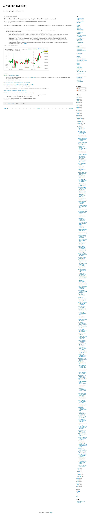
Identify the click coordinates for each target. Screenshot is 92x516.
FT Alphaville (79, 39)
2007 (78, 486)
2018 (78, 108)
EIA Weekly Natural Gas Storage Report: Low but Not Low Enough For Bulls (19, 84)
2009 (78, 483)
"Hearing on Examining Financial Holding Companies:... (82, 438)
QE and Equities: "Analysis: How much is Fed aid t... (82, 313)
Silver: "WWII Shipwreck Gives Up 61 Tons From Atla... (82, 455)
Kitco (78, 52)
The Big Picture (80, 68)
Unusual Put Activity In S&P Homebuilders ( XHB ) (82, 233)
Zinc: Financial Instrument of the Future (81, 362)
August (79, 124)
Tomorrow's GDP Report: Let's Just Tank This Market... (82, 191)
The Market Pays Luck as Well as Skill (82, 466)
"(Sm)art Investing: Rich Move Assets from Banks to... (82, 212)
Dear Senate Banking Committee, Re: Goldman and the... (82, 366)
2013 (78, 116)
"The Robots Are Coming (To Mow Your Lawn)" (81, 195)
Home (38, 108)
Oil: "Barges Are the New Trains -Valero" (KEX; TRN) (82, 348)
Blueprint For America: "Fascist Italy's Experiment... (82, 202)
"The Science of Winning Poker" (81, 281)
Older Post (71, 108)
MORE (25, 43)
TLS (78, 70)
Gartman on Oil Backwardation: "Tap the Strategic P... (82, 330)
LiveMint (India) (80, 53)
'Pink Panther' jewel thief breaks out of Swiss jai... (82, 277)
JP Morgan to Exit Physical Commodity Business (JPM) (82, 291)
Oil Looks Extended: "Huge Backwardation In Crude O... (82, 434)
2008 (78, 484)
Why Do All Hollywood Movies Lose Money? (82, 184)
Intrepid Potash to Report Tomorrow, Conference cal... (82, 176)
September (80, 123)
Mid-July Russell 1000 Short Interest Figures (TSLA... (82, 344)
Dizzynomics (79, 36)
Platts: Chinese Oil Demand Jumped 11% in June (81, 401)
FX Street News (80, 40)
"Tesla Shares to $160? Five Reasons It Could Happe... (82, 264)
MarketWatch (79, 54)
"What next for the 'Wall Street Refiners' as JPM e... (82, 223)
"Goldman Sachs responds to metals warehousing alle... (82, 397)
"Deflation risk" (81, 297)
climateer (78, 492)
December (80, 118)
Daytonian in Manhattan (81, 35)
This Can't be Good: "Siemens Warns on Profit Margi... (82, 341)
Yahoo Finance (80, 78)
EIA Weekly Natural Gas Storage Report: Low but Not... (82, 352)
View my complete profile (77, 495)
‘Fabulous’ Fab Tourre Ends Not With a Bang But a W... (82, 317)
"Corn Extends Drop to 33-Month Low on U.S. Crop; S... (82, 226)
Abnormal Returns (80, 18)
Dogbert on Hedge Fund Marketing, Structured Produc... (82, 445)
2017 (78, 110)
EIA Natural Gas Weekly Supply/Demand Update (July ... (82, 337)
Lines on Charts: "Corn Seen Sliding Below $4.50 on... (82, 173)
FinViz (78, 43)
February (80, 474)
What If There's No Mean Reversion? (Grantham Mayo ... (82, 416)
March (79, 473)
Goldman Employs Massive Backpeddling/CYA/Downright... (82, 148)
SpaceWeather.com (80, 83)
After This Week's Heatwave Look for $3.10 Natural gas (15, 90)
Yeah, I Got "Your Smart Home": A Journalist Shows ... (82, 284)
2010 (78, 481)
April (79, 471)
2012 (78, 478)
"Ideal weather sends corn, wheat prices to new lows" (82, 405)
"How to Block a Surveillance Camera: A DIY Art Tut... (82, 128)
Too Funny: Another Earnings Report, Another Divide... (81, 216)
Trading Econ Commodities (82, 71)
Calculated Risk (80, 32)
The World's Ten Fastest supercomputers (82, 230)
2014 (78, 115)
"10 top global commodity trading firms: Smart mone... (82, 323)
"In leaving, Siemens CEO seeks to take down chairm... (82, 236)
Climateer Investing (14, 5)
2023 (78, 100)
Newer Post (6, 108)
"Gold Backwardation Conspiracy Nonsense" (82, 386)
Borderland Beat (80, 31)
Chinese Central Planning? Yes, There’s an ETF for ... (82, 449)
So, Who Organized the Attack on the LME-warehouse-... (82, 427)
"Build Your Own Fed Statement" (82, 164)
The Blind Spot (80, 81)
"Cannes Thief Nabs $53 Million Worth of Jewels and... (82, 254)
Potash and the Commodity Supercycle (81, 167)
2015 (78, 113)
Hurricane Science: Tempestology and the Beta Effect (82, 274)
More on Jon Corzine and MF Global (82, 258)
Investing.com (79, 49)
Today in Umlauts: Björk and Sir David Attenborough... (82, 251)
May (79, 469)
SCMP (78, 64)
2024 (78, 99)
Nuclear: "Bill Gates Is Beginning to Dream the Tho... (82, 334)
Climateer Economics (81, 501)
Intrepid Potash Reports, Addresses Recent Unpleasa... (82, 139)
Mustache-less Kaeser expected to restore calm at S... (82, 152)
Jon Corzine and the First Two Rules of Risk (82, 270)
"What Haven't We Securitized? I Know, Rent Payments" (82, 180)
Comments (79, 90)
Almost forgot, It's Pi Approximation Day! (82, 452)
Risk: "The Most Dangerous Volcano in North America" (82, 355)
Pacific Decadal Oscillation (82, 60)
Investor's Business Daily (81, 50)
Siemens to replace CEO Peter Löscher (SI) (82, 260)
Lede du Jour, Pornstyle (82, 154)
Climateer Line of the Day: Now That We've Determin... (82, 431)
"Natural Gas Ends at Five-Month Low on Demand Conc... (82, 188)
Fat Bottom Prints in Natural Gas (81, 144)
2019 (78, 107)
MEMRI (78, 56)
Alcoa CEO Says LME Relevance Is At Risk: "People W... (82, 326)
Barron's (78, 25)
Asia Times (79, 22)
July (79, 126)
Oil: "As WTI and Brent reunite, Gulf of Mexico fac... (82, 462)
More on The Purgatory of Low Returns (82, 373)
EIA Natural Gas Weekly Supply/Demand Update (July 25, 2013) (17, 82)
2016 (78, 112)
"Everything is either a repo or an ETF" (82, 307)
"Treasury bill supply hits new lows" (82, 209)
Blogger (51, 512)
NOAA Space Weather (81, 59)
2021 (78, 104)
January (80, 476)
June (79, 468)
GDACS (78, 46)
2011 (78, 479)
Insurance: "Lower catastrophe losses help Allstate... (82, 132)
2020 (78, 105)
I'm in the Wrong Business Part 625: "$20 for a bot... (82, 413)
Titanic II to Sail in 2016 (82, 142)
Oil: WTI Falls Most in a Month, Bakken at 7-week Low (82, 370)
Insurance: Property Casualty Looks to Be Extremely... (82, 424)
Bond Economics (80, 29)
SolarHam (79, 66)
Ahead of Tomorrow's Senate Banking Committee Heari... (82, 459)
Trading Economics (80, 73)
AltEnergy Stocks (80, 19)
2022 (78, 102)
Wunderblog (79, 77)
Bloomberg (79, 28)
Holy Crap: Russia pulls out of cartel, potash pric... (82, 206)
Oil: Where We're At (81, 185)
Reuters (78, 63)
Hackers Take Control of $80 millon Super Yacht (82, 240)
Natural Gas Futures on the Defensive (11, 75)
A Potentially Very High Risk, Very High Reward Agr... (82, 303)
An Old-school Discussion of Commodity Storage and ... (82, 409)
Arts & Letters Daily (80, 21)
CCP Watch (79, 33)
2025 (78, 97)
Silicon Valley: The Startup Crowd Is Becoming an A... (81, 219)
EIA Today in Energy (81, 38)
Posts (78, 88)
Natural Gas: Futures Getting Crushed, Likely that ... (82, 243)
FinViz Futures (79, 45)
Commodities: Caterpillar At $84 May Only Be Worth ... (82, 390)
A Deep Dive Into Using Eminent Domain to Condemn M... (82, 160)
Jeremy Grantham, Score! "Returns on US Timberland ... (82, 294)
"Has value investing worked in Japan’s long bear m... (82, 394)
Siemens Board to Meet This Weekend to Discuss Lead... (82, 287)
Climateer (79, 502)
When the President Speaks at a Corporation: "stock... (82, 199)
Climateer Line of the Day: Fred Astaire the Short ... (82, 309)
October (80, 121)
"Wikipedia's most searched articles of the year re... (82, 157)
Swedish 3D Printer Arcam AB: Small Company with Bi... (82, 247)
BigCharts (79, 26)
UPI (78, 74)
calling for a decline (31, 77)
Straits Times (79, 67)
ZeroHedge (79, 80)
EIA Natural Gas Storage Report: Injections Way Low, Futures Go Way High (19, 92)
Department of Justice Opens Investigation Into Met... (82, 359)
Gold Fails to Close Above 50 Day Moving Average (81, 442)
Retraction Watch (80, 61)
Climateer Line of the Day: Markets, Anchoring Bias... (82, 376)
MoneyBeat (79, 57)
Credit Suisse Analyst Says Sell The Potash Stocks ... (82, 136)
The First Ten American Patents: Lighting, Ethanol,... (82, 300)
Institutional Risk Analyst (81, 47)
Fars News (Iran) (80, 42)
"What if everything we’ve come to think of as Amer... (82, 420)
